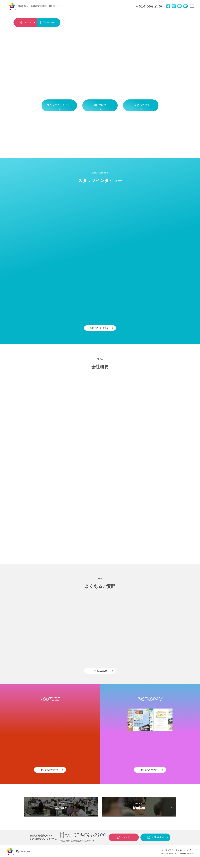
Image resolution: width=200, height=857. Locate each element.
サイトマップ (165, 850)
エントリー (24, 22)
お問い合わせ (47, 22)
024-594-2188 (147, 6)
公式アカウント (151, 770)
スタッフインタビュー (59, 105)
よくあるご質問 (140, 105)
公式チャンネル (51, 770)
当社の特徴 (100, 105)
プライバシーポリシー (185, 850)
